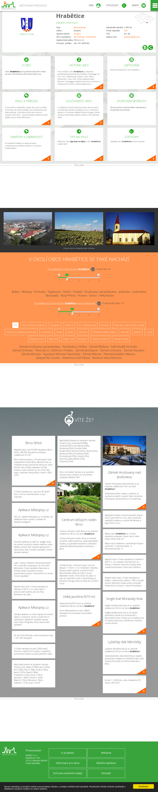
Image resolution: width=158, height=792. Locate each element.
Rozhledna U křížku (75, 346)
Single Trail (68, 338)
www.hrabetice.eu (132, 37)
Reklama (106, 752)
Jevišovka (124, 292)
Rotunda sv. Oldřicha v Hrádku (54, 350)
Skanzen (105, 325)
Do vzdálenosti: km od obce (68, 269)
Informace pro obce (68, 763)
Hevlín (67, 292)
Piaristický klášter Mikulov (119, 354)
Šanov (93, 295)
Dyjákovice (54, 292)
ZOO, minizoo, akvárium (33, 325)
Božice (16, 292)
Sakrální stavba (121, 338)
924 (125, 30)
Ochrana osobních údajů (67, 773)
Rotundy (125, 332)
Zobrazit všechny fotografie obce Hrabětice (79, 248)
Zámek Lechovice (110, 350)
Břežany (27, 292)
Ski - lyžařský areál (87, 325)
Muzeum (82, 338)
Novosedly (52, 295)
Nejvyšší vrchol (37, 338)
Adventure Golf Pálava (76, 358)
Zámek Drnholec (22, 350)
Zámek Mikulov (92, 354)
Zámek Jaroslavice (86, 350)
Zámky (70, 332)
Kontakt (106, 773)
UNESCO (69, 325)
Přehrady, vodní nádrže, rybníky (129, 325)
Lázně (149, 332)
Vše (15, 325)
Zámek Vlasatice (134, 350)
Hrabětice (70, 16)
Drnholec (40, 292)
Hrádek (77, 292)
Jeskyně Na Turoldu (48, 358)
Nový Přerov (68, 295)
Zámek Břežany (99, 346)
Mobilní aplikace (106, 763)
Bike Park (53, 338)
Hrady (59, 332)
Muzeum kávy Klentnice (107, 358)
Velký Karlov (106, 295)
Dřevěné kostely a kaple (104, 332)
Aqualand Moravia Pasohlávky (61, 354)
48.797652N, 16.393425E (85, 37)
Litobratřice (139, 292)
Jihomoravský (80, 27)
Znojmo (77, 33)
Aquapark (55, 325)
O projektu (67, 752)
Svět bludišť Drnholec (124, 346)
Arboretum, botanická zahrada (21, 332)
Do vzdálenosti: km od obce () (64, 303)
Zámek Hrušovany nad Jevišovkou (39, 346)
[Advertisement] (79, 187)
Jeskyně (137, 332)
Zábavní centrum (100, 338)
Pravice (82, 295)
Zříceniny (82, 332)
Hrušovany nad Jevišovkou (100, 292)
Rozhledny (46, 332)
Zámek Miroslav (31, 354)
